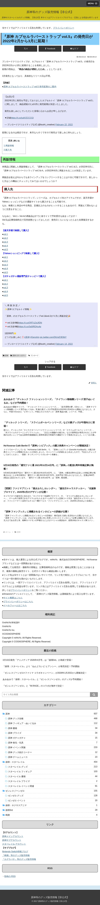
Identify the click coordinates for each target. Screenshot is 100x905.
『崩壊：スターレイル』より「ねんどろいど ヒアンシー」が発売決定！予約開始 (41, 666)
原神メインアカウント (12, 836)
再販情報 (9, 146)
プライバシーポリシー (63, 28)
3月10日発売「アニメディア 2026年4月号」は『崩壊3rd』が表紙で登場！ (38, 660)
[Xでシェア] (25, 49)
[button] (94, 694)
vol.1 (5, 234)
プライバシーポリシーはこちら (18, 601)
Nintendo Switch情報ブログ (15, 851)
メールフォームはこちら (15, 605)
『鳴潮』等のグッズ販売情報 (16, 855)
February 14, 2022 (64, 344)
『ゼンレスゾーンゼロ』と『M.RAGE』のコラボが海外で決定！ (33, 686)
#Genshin (34, 337)
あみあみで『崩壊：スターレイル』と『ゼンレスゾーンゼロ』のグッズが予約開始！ (43, 679)
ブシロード (33, 355)
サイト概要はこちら (13, 598)
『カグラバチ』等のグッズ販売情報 (19, 859)
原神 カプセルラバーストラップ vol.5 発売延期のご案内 (29, 86)
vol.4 (5, 246)
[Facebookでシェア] (50, 49)
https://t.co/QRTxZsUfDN (30, 323)
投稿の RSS (9, 876)
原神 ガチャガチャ (18, 355)
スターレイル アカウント (14, 844)
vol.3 (5, 242)
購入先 (8, 150)
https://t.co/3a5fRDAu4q (30, 326)
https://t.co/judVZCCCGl (22, 118)
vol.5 (5, 249)
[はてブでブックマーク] (74, 49)
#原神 (27, 337)
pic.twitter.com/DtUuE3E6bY (53, 337)
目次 (10, 140)
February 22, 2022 (64, 124)
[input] (50, 694)
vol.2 (5, 238)
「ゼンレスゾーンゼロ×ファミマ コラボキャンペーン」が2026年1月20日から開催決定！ (45, 673)
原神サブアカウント (11, 840)
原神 (5, 355)
